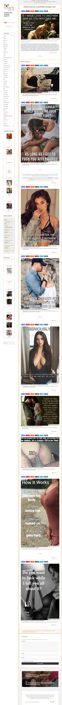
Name (23, 653)
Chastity (5, 59)
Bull (4, 53)
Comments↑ (55, 98)
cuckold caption (9, 178)
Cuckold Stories (7, 67)
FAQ (51, 698)
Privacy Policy (31, 661)
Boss (5, 50)
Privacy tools (48, 698)
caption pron (9, 289)
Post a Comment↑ (54, 52)
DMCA (39, 698)
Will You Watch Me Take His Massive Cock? (8, 228)
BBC (4, 42)
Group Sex (6, 90)
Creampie (5, 63)
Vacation (5, 123)
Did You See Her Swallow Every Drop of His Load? (9, 238)
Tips (4, 121)
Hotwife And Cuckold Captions (8, 14)
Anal (5, 36)
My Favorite (6, 104)
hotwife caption (9, 147)
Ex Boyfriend (6, 77)
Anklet (5, 38)
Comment (24, 641)
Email (23, 657)
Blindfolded (6, 46)
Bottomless (6, 51)
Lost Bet (5, 100)
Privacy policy (43, 698)
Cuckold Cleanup (7, 65)
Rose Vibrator (44, 2)
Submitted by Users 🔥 (8, 115)
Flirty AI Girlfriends (44, 1)
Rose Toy (49, 1)
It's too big (6, 98)
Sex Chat (36, 2)
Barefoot (5, 40)
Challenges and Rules (8, 57)
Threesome (6, 119)
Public (5, 110)
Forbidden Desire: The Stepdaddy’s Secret (9, 224)
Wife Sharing (6, 125)
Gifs (4, 88)
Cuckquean (6, 69)
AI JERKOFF (46, 0)
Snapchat (5, 114)
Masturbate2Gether (39, 0)
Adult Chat (39, 2)
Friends (5, 84)
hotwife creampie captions (9, 171)
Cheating (5, 61)
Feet (4, 79)
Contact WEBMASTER (31, 698)
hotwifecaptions (9, 154)
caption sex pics (9, 273)
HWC (53, 630)
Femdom (5, 81)
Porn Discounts (26, 1)
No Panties (6, 106)
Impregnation (6, 96)
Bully (5, 55)
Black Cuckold (50, 177)
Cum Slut (5, 71)
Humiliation (6, 94)
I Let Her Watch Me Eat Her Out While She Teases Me (9, 248)
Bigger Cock (6, 44)
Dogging (5, 75)
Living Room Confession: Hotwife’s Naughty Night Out (9, 233)
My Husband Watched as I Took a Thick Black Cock (9, 243)
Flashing (5, 83)
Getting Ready (6, 86)
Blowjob (5, 48)
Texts (5, 117)
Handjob (5, 92)
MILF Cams (30, 1)
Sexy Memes (6, 112)
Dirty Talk (5, 73)
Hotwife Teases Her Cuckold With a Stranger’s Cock (32, 630)
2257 (36, 698)
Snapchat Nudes (53, 1)
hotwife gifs (9, 162)
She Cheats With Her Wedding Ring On (9, 220)
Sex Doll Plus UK (38, 1)
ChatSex (34, 1)
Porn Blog (6, 108)
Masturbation (6, 102)
